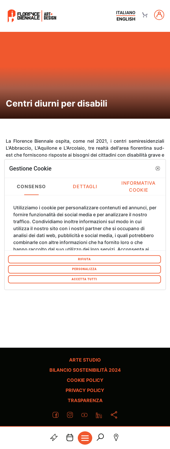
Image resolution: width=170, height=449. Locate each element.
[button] (157, 168)
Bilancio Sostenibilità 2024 (85, 370)
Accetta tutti (84, 279)
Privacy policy (85, 390)
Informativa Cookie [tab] (138, 186)
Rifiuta (84, 259)
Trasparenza (85, 400)
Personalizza (84, 269)
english (126, 19)
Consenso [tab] (31, 186)
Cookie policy (85, 380)
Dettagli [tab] (85, 186)
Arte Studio (85, 360)
